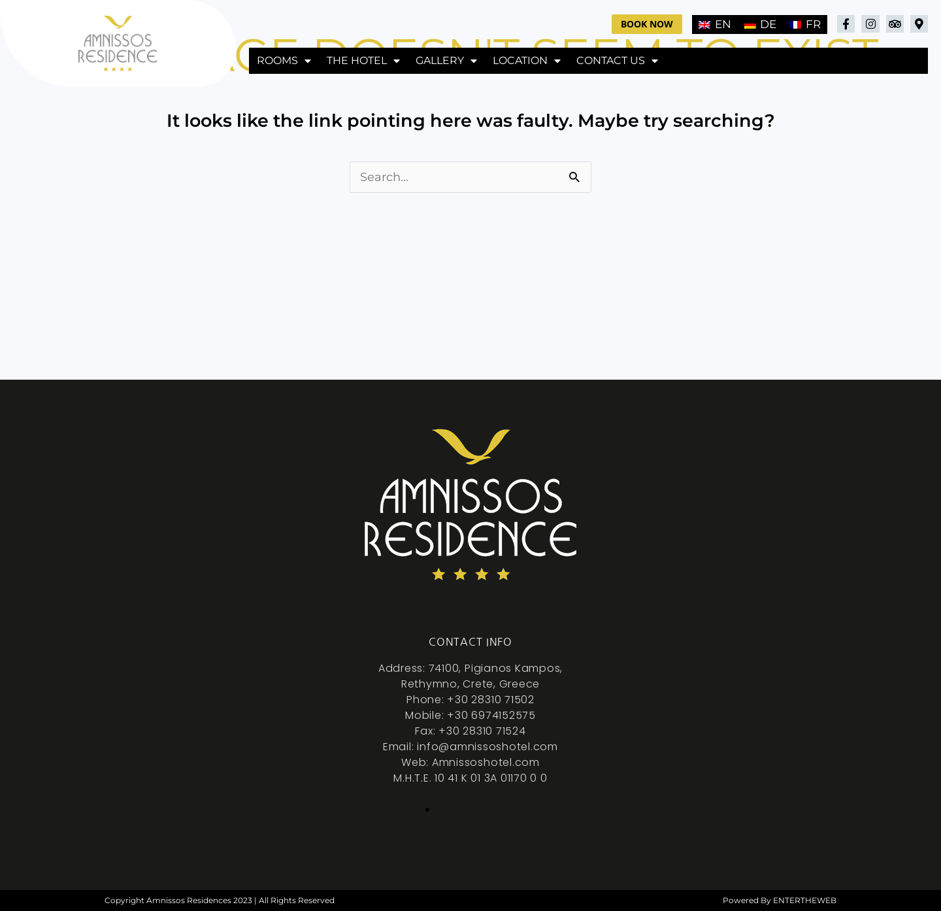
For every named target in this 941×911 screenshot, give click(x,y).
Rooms (284, 61)
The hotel (363, 61)
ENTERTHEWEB (804, 900)
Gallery (446, 61)
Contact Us (617, 61)
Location (527, 61)
